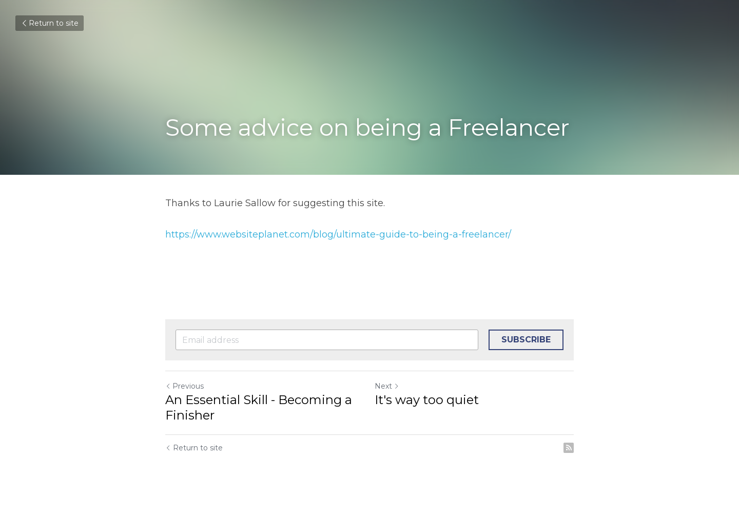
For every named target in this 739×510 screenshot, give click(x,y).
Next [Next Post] (387, 386)
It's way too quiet (427, 399)
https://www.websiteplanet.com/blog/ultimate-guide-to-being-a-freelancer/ (338, 234)
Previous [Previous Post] (184, 386)
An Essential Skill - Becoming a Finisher (258, 407)
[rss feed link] (568, 448)
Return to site (50, 23)
